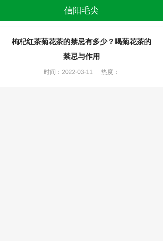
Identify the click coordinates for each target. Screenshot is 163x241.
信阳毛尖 (81, 10)
